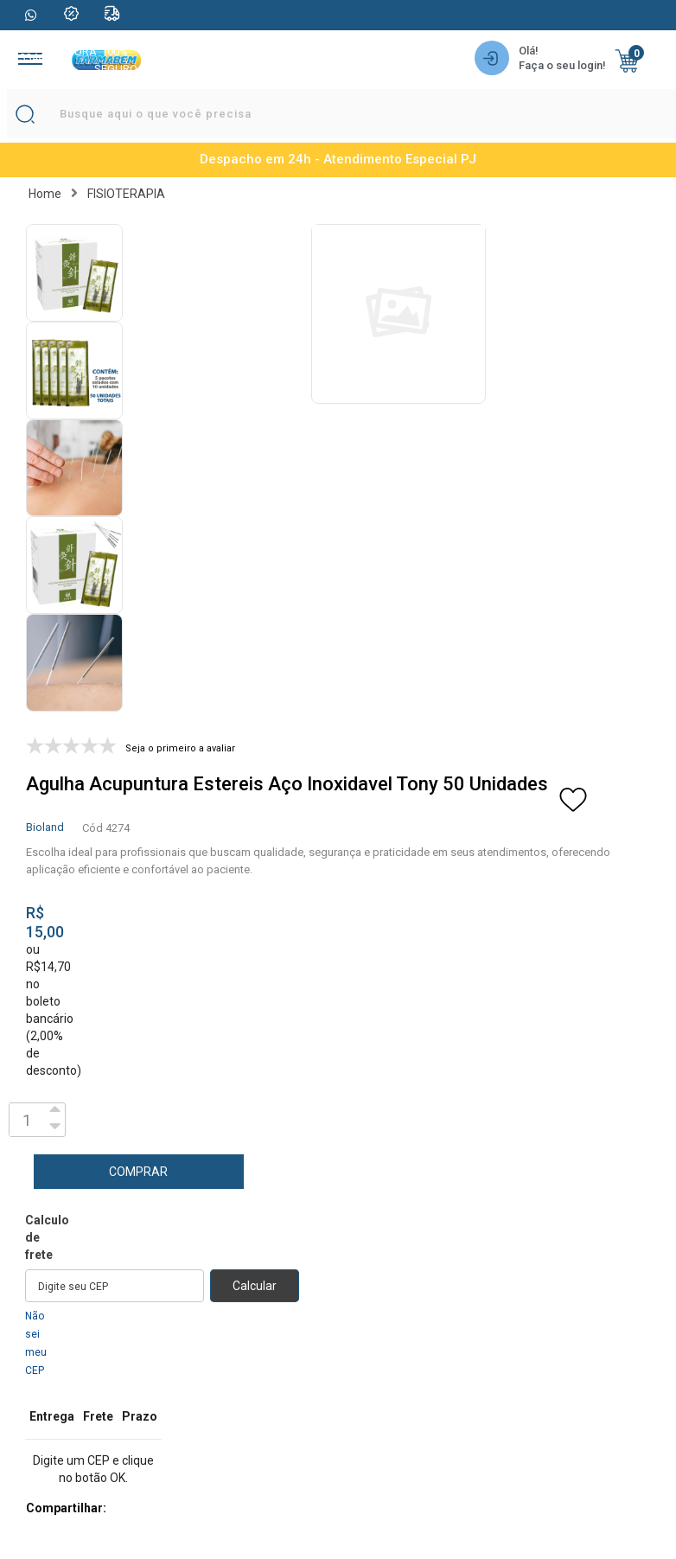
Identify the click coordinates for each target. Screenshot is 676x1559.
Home (45, 194)
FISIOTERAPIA (126, 194)
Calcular (255, 1286)
